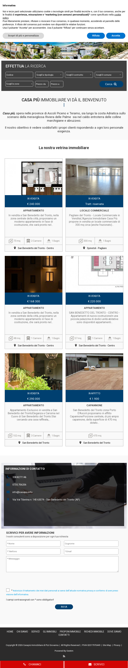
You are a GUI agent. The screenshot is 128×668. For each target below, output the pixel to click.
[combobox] (49, 75)
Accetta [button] (116, 661)
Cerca (111, 84)
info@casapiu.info (22, 492)
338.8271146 (19, 477)
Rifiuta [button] (96, 661)
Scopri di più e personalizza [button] (23, 661)
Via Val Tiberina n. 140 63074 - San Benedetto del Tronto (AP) (46, 499)
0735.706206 (19, 484)
